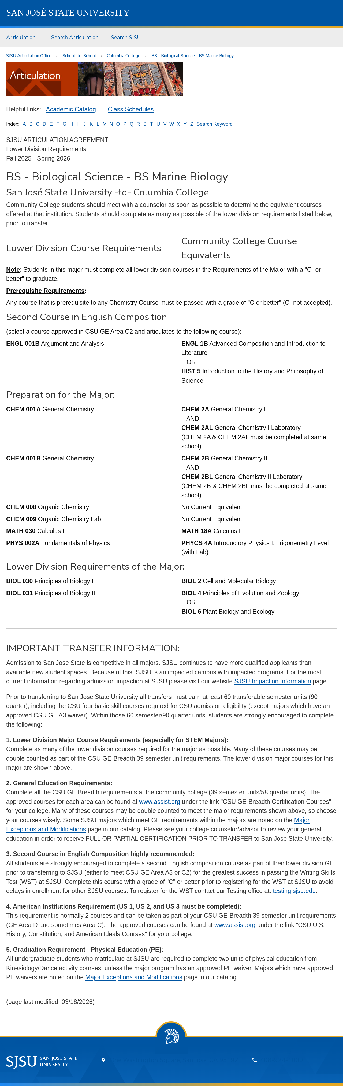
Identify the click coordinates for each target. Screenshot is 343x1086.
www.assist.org (159, 801)
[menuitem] (22, 37)
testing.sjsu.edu (294, 890)
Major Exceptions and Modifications (133, 977)
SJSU (68, 12)
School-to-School (79, 56)
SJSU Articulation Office (28, 56)
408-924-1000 (281, 1060)
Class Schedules (131, 109)
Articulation (21, 37)
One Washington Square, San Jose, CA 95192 (174, 1060)
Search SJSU (126, 37)
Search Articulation (75, 37)
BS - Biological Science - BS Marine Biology (192, 56)
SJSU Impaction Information (272, 681)
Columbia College (123, 56)
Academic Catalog (71, 109)
